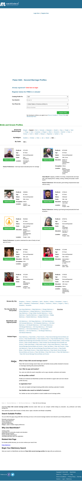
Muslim (47, 138)
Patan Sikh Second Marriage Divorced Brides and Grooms (34, 354)
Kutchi (31, 134)
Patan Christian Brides (54, 340)
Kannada (42, 130)
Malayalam (49, 130)
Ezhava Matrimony (23, 311)
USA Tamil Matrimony (47, 321)
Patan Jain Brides (48, 346)
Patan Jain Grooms (59, 346)
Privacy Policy (62, 115)
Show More (60, 309)
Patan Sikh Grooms (51, 352)
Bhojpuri (44, 132)
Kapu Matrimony (23, 313)
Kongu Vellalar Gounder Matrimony (38, 313)
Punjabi (66, 130)
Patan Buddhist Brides (30, 338)
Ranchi (54, 303)
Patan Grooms (40, 337)
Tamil (72, 130)
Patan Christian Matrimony (31, 342)
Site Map (79, 476)
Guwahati (21, 305)
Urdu (32, 132)
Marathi (56, 130)
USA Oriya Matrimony (38, 327)
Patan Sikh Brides (39, 352)
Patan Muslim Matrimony (43, 350)
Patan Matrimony (23, 337)
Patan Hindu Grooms (41, 344)
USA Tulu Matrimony (31, 330)
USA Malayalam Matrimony (40, 323)
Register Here (45, 13)
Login (63, 479)
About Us (58, 474)
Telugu (26, 132)
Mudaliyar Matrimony (43, 317)
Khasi (68, 132)
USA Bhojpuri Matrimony (44, 330)
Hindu (37, 138)
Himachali (56, 132)
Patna (66, 303)
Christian (32, 138)
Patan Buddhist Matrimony (57, 338)
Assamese (37, 132)
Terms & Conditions (53, 115)
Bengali (25, 130)
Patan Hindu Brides (29, 344)
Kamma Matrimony (46, 311)
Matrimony (69, 479)
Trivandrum (48, 303)
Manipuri (42, 134)
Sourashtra (28, 305)
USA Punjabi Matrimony (46, 325)
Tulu (62, 134)
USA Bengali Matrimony (25, 327)
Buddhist (25, 138)
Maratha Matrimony (31, 317)
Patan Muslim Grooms (29, 350)
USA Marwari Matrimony (25, 332)
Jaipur (20, 303)
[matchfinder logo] (9, 4)
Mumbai (46, 301)
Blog (71, 474)
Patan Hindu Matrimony (54, 344)
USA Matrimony (23, 321)
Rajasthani (49, 134)
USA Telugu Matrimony (34, 321)
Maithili (36, 134)
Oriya (61, 130)
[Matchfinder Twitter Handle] (12, 474)
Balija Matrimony (36, 309)
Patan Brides (32, 337)
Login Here (37, 13)
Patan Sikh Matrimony (62, 352)
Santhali (56, 134)
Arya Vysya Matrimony (24, 309)
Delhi (41, 301)
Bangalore (21, 301)
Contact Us (66, 474)
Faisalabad (27, 303)
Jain (43, 138)
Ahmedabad (58, 301)
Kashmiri (63, 132)
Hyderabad (35, 301)
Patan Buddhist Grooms (43, 338)
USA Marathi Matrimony (32, 325)
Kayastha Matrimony (31, 315)
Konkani (25, 134)
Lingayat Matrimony (43, 315)
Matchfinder (73, 472)
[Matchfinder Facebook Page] (9, 474)
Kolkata (52, 301)
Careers (58, 479)
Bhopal (42, 303)
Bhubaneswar (34, 303)
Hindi (36, 130)
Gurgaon (60, 303)
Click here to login (32, 87)
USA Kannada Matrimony (25, 323)
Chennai (28, 301)
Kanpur (65, 301)
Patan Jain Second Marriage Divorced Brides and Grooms (43, 348)
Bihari (50, 132)
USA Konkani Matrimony (32, 329)
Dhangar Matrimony (47, 309)
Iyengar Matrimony (35, 311)
